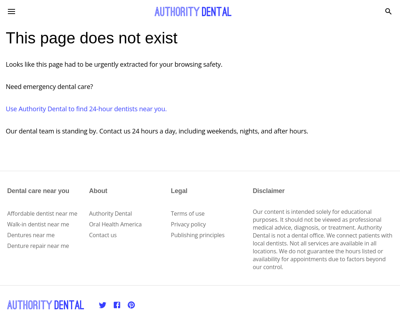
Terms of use (187, 213)
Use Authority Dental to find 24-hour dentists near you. (86, 108)
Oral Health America (115, 224)
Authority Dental (110, 213)
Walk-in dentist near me (38, 224)
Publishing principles (198, 235)
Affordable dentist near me (42, 213)
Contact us (103, 235)
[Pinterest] (131, 305)
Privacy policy (188, 224)
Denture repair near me (38, 246)
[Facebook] (117, 305)
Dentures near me (31, 235)
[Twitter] (102, 305)
